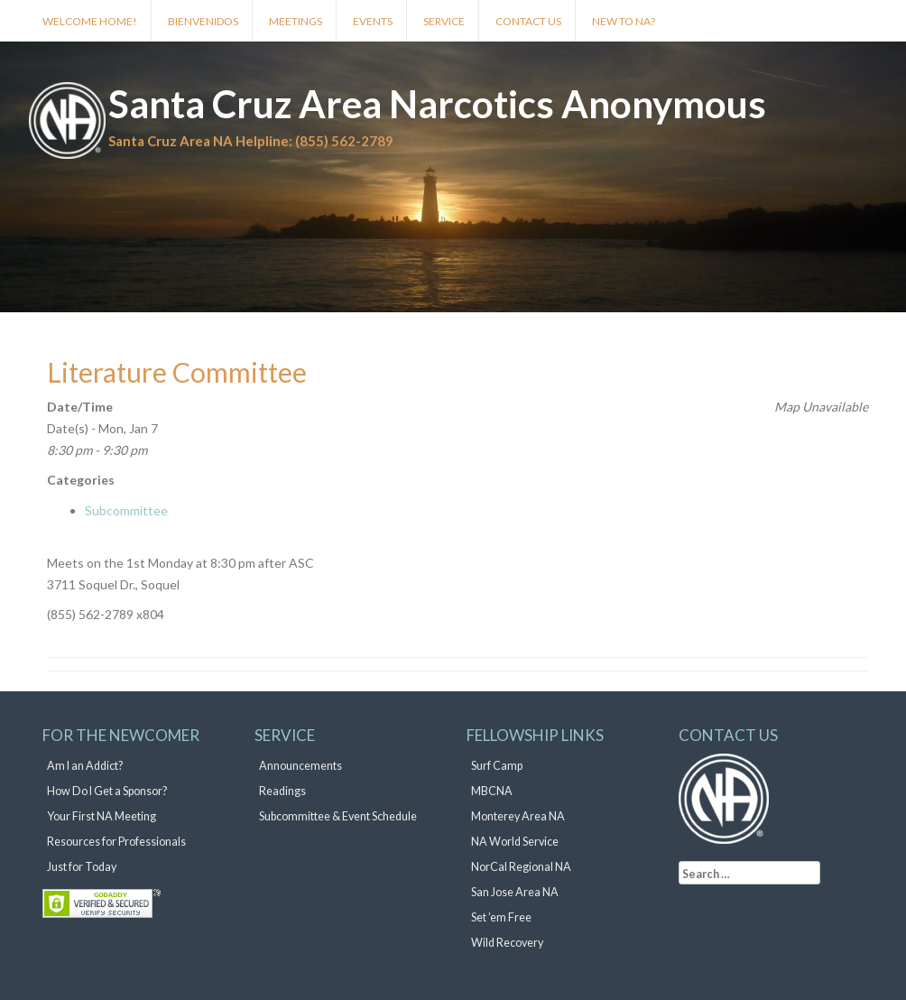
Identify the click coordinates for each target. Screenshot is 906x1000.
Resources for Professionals (116, 841)
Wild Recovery (507, 942)
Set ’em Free (501, 917)
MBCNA (492, 791)
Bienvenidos (203, 21)
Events (373, 21)
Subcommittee (126, 510)
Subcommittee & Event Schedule (338, 816)
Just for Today (81, 867)
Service (444, 21)
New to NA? (623, 21)
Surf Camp (496, 766)
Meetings (295, 21)
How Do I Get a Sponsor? (107, 791)
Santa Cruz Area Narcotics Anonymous (437, 103)
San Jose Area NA (515, 892)
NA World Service (515, 841)
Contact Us (528, 21)
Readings (282, 791)
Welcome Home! (89, 21)
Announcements (300, 766)
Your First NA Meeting (101, 816)
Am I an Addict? (85, 766)
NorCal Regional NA (521, 867)
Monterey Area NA (518, 816)
